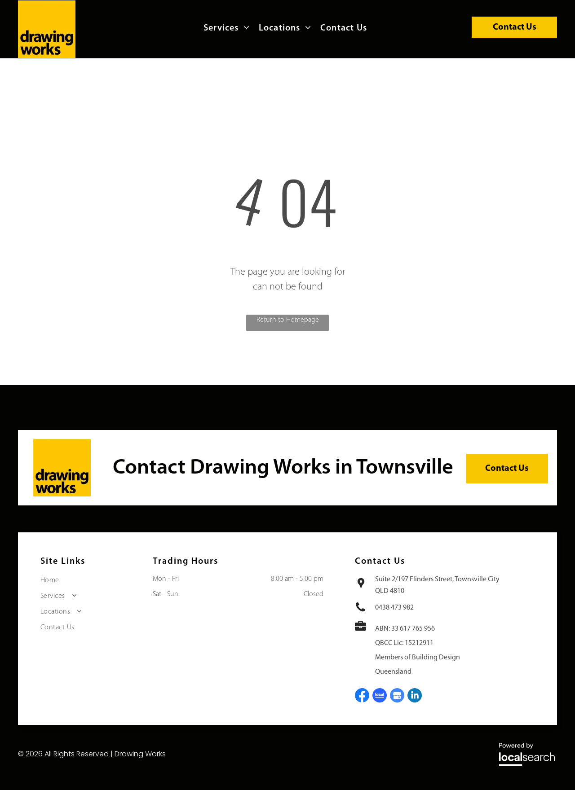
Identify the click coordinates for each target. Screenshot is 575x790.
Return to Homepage (288, 320)
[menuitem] (229, 28)
